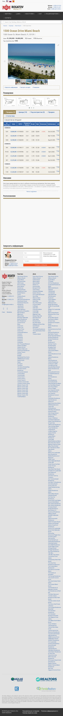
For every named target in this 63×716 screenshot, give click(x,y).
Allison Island (36, 281)
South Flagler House (53, 546)
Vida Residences (52, 648)
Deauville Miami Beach (54, 367)
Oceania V (20, 340)
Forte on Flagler (52, 388)
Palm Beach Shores (22, 276)
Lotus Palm (36, 312)
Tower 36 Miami (52, 624)
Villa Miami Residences (54, 650)
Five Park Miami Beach (54, 385)
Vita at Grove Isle (52, 655)
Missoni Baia (20, 316)
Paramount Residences (23, 350)
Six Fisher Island (52, 536)
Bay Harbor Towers (53, 334)
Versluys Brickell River (53, 643)
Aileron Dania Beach (53, 312)
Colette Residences (53, 362)
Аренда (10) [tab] (22, 112)
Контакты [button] (7, 18)
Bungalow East (52, 347)
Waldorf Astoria (52, 663)
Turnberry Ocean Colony (23, 383)
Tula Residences (52, 625)
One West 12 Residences (54, 482)
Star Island (35, 327)
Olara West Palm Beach (54, 469)
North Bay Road (37, 317)
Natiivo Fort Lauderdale (54, 452)
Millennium (20, 314)
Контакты (9, 312)
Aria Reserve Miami (53, 319)
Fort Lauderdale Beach (38, 294)
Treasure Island (37, 334)
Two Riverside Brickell (53, 633)
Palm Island (36, 319)
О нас (3, 312)
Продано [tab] (50, 112)
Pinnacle (19, 354)
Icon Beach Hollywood (53, 419)
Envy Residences (52, 380)
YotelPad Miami (21, 396)
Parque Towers (21, 352)
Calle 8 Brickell (52, 349)
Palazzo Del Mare (21, 345)
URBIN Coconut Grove (53, 637)
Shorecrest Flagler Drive (54, 535)
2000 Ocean (20, 283)
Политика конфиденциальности (49, 711)
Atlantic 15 (35, 284)
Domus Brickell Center (54, 372)
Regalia (19, 355)
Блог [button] (39, 13)
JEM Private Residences (54, 424)
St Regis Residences (53, 549)
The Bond (19, 365)
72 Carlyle (50, 281)
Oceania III (20, 337)
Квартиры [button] (7, 13)
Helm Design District (53, 413)
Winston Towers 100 (22, 385)
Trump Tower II (21, 378)
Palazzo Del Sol (21, 347)
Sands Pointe (20, 360)
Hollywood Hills (36, 299)
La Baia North (51, 429)
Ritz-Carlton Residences (54, 503)
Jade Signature (21, 309)
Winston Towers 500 (22, 391)
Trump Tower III (21, 380)
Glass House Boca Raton (54, 403)
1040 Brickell (51, 291)
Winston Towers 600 (22, 393)
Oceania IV (20, 339)
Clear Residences (52, 360)
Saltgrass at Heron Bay (39, 324)
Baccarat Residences (53, 332)
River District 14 (52, 510)
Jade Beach (20, 306)
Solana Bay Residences (54, 541)
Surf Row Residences (53, 551)
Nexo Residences (52, 454)
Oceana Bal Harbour (22, 332)
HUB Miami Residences (54, 409)
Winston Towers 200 (22, 386)
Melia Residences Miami (54, 441)
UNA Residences (52, 635)
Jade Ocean (20, 307)
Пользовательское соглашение (30, 711)
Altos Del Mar (36, 283)
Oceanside (20, 342)
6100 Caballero (52, 299)
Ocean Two (20, 327)
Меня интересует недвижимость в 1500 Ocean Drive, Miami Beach (50, 257)
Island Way (35, 301)
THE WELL (50, 553)
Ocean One (20, 326)
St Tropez (19, 363)
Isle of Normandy (37, 302)
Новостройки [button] (29, 13)
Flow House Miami (53, 386)
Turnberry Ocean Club (23, 381)
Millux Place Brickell (53, 446)
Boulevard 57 (51, 342)
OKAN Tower (51, 459)
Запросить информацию (11, 87)
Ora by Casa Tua (52, 485)
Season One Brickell (53, 523)
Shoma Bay (51, 533)
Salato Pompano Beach (54, 521)
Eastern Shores (37, 293)
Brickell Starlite (52, 345)
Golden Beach (36, 279)
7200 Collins (51, 301)
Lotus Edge (35, 311)
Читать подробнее (31, 191)
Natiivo (50, 451)
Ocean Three (20, 329)
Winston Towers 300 (22, 388)
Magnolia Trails (37, 314)
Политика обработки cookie (29, 713)
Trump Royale (21, 375)
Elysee (50, 378)
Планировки (35, 87)
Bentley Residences (53, 337)
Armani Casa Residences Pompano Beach (53, 322)
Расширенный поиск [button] (52, 13)
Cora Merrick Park (52, 365)
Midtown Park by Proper (54, 444)
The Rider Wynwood (53, 594)
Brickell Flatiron (21, 293)
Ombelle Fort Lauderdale (54, 470)
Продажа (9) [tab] (9, 112)
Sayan (19, 362)
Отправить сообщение (41, 265)
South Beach (36, 326)
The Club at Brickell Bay (23, 367)
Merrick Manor (21, 312)
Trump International (22, 372)
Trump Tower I (21, 377)
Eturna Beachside (52, 381)
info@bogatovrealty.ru (56, 9)
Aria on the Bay (21, 284)
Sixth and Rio (51, 538)
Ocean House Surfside (54, 464)
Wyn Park (50, 668)
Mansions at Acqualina (23, 311)
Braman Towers (52, 344)
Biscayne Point (36, 288)
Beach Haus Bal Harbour (54, 335)
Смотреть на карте (25, 87)
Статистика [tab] (9, 116)
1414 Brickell (51, 293)
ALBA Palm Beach (53, 304)
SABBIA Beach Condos (23, 358)
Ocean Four (20, 330)
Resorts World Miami (53, 502)
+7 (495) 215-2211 (57, 7)
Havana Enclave (52, 411)
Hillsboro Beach (21, 278)
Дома (34, 274)
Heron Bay (35, 296)
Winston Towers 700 (22, 395)
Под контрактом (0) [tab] (37, 112)
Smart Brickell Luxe (53, 540)
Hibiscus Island (36, 298)
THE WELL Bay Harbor (53, 554)
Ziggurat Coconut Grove (54, 670)
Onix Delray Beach (53, 484)
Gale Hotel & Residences (23, 299)
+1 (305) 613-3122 (57, 5)
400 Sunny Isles (21, 281)
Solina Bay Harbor (52, 543)
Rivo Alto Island (37, 322)
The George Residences (39, 329)
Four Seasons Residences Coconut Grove (53, 395)
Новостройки (52, 274)
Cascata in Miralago (38, 291)
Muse (18, 324)
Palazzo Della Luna (22, 349)
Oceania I (19, 334)
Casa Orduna (36, 289)
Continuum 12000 (52, 363)
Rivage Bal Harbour (53, 508)
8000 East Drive (52, 302)
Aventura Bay (36, 286)
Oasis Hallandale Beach (54, 461)
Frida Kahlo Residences (54, 398)
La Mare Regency (52, 431)
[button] (58, 45)
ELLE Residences (52, 377)
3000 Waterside (52, 294)
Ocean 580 (51, 462)
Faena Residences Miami (54, 383)
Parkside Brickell (52, 495)
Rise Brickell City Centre (23, 357)
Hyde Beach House (22, 301)
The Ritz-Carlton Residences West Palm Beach (54, 597)
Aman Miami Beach (53, 317)
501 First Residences (53, 283)
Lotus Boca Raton (37, 309)
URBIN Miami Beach (53, 638)
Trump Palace (21, 373)
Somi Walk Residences (54, 545)
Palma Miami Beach (53, 493)
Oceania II (19, 335)
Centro (19, 294)
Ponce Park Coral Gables (54, 500)
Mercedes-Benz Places (54, 442)
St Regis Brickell (52, 548)
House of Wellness (53, 418)
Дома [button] (18, 13)
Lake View (35, 307)
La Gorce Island (37, 304)
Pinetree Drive (36, 321)
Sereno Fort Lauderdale (54, 528)
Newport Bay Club (37, 316)
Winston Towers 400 (22, 390)
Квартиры (20, 274)
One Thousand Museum (23, 344)
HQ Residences (52, 408)
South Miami (20, 279)
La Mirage (35, 306)
